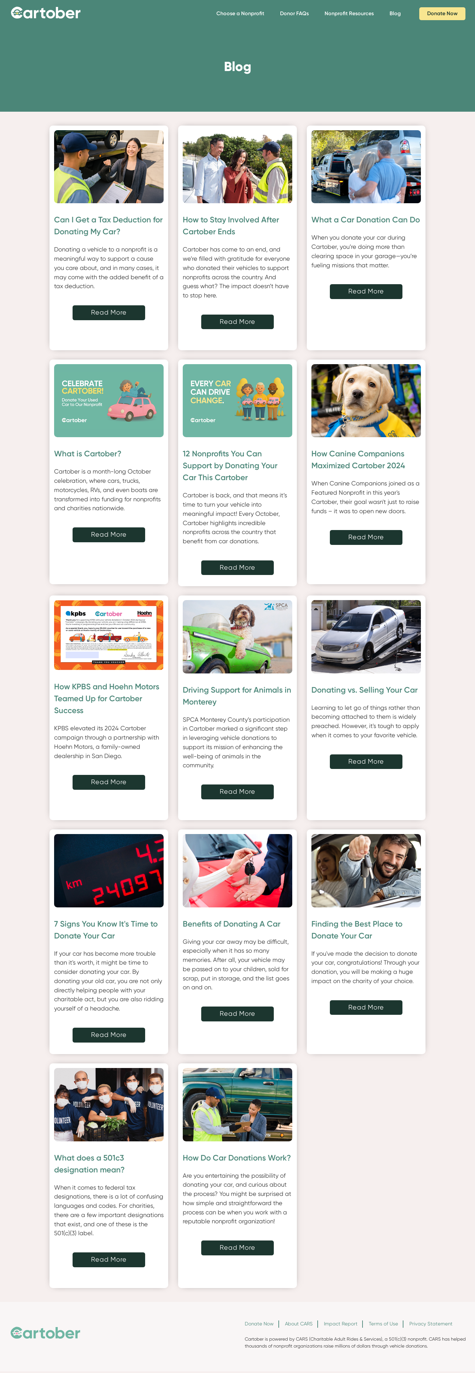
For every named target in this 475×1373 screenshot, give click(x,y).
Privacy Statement (431, 1324)
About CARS (299, 1324)
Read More (108, 312)
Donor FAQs (294, 13)
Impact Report (341, 1324)
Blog (395, 13)
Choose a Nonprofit (240, 13)
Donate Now (442, 13)
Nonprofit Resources (349, 13)
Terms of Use (383, 1324)
